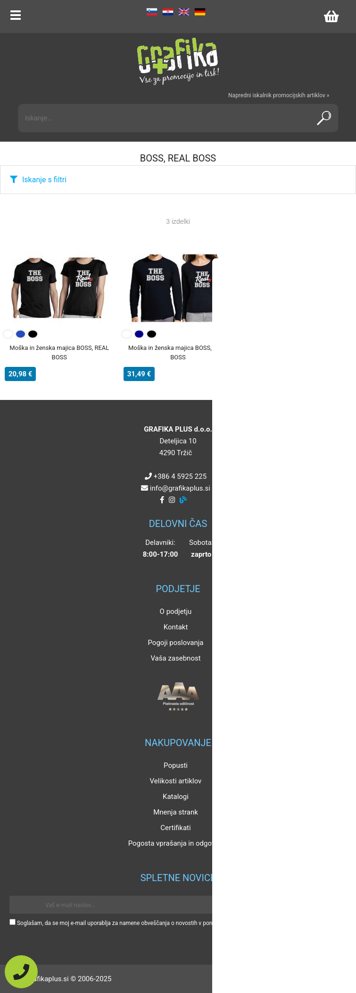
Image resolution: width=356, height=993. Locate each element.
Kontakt (176, 627)
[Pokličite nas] (21, 971)
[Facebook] (162, 500)
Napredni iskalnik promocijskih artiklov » (278, 95)
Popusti (176, 765)
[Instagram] (172, 500)
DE (200, 12)
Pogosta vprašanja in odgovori (176, 843)
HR (168, 12)
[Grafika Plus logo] (178, 61)
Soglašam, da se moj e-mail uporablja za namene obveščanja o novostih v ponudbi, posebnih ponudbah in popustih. (161, 923)
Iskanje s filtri (44, 179)
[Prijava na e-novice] (333, 905)
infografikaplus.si (180, 488)
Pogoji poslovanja (175, 642)
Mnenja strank (175, 812)
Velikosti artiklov (176, 781)
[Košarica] (331, 16)
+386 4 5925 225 (180, 476)
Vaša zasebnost (175, 658)
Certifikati (175, 827)
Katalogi (176, 796)
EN (184, 12)
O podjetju (176, 611)
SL (151, 12)
